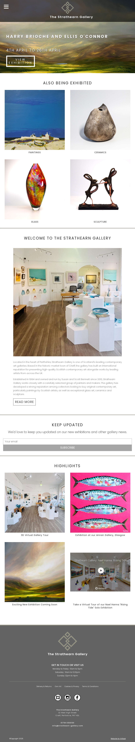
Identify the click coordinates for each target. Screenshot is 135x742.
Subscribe (67, 448)
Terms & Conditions (90, 686)
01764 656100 (67, 722)
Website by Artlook (118, 738)
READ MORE (24, 402)
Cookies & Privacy (71, 686)
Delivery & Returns (44, 686)
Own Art (58, 686)
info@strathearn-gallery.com (67, 725)
